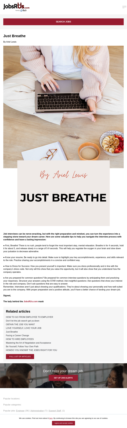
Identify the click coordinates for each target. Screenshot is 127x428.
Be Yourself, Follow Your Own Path (22, 346)
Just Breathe (12, 332)
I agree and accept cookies (63, 423)
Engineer (20, 411)
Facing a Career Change (17, 335)
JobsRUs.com (31, 301)
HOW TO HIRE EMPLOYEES (20, 339)
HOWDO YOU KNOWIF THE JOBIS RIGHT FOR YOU (31, 350)
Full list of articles (20, 357)
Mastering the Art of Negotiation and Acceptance (28, 343)
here (51, 418)
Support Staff (55, 411)
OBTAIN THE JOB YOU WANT (20, 324)
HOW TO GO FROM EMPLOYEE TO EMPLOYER (29, 317)
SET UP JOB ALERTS (63, 378)
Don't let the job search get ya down (22, 321)
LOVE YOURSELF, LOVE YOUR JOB (23, 328)
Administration (37, 411)
